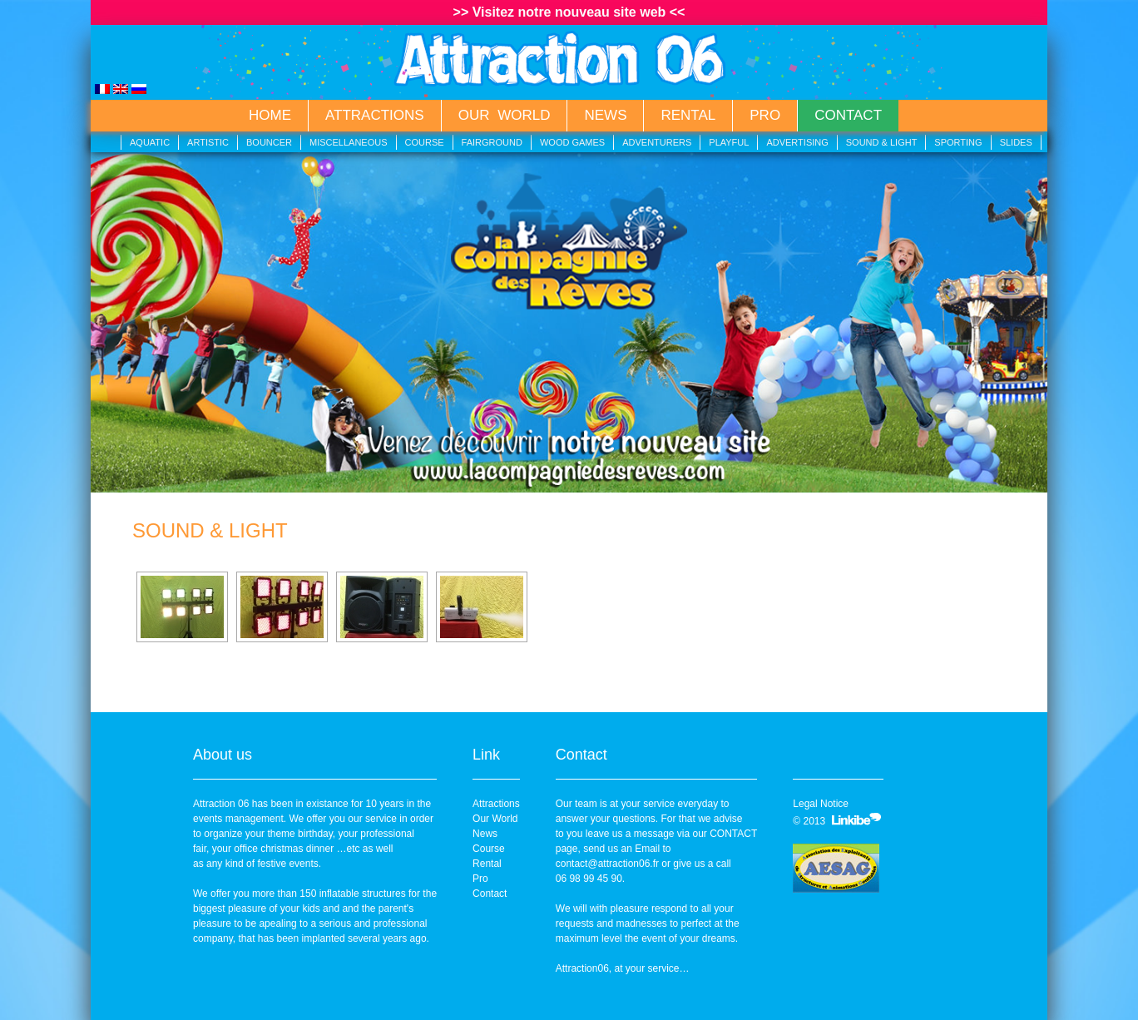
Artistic (208, 142)
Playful (729, 142)
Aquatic (150, 142)
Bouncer (269, 142)
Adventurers (656, 142)
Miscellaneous (348, 142)
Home (270, 115)
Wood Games (572, 142)
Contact (848, 115)
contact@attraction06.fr (607, 863)
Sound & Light (882, 142)
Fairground (492, 142)
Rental (688, 115)
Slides (1016, 142)
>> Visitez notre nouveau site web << (569, 12)
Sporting (958, 142)
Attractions (374, 115)
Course (424, 142)
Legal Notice (821, 804)
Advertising (797, 142)
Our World (504, 115)
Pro (765, 115)
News (605, 115)
